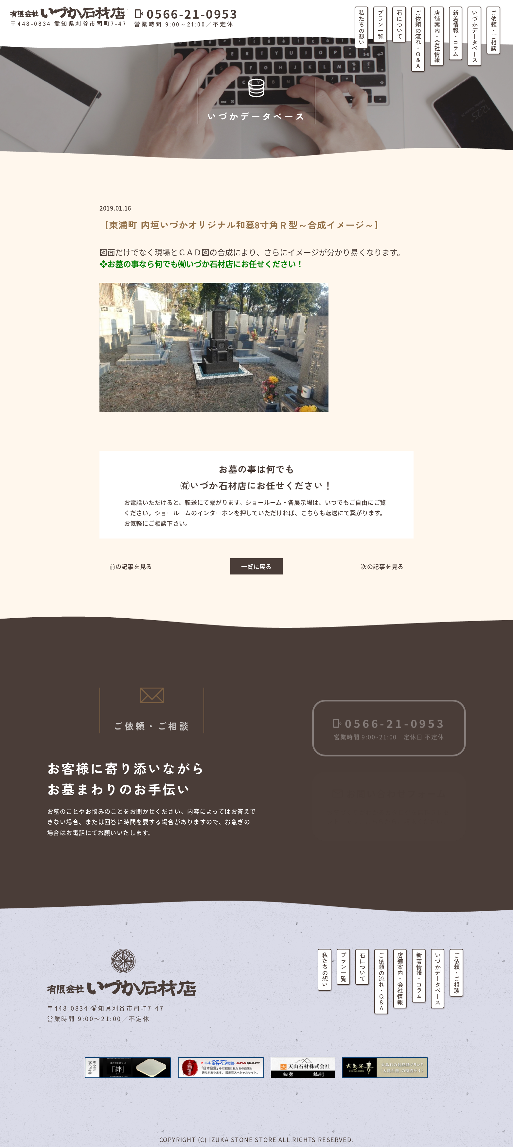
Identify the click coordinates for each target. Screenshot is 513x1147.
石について (399, 24)
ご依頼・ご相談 (493, 30)
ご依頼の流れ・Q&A (418, 39)
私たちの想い (361, 27)
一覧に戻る (256, 566)
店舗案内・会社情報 (437, 36)
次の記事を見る (382, 566)
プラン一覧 (380, 24)
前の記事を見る (130, 566)
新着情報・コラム (455, 33)
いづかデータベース (474, 36)
